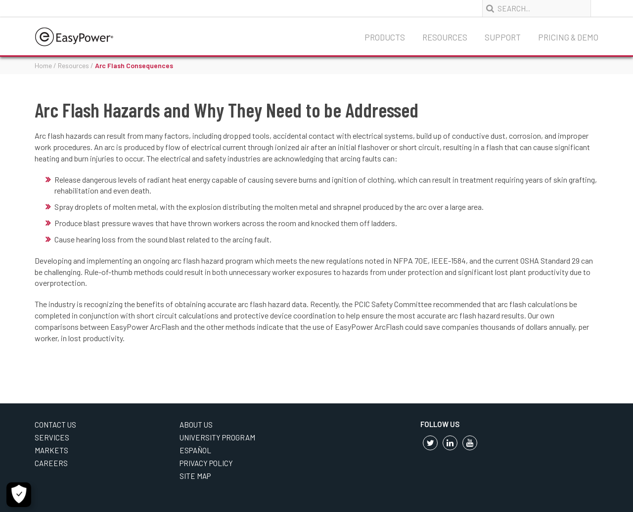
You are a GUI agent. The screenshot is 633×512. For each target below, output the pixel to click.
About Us (196, 424)
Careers (51, 463)
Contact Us (55, 424)
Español (195, 450)
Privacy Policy (206, 463)
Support (503, 37)
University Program (217, 437)
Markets (51, 450)
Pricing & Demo (568, 37)
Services (52, 437)
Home (43, 65)
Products (384, 37)
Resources (444, 37)
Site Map (195, 476)
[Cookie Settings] (18, 494)
